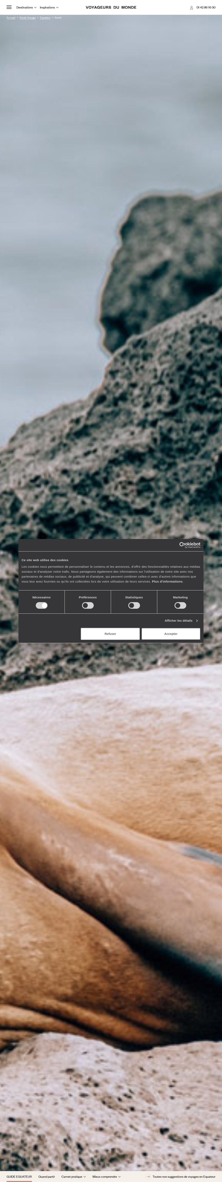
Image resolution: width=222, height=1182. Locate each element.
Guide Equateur (19, 1176)
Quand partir (46, 1176)
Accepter (170, 633)
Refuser (110, 633)
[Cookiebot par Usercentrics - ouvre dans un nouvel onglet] (182, 545)
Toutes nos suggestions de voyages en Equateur (180, 1177)
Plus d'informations (167, 581)
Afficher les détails (178, 620)
